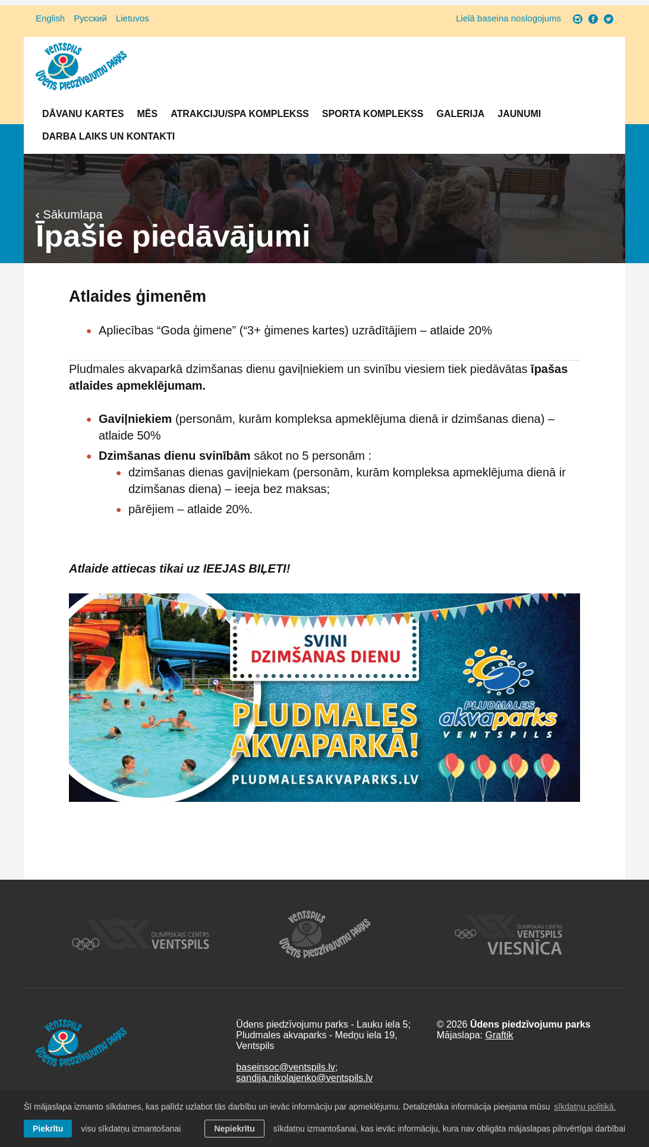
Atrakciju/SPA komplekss (240, 114)
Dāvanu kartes (83, 114)
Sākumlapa (69, 214)
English (50, 18)
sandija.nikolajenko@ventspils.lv (304, 1078)
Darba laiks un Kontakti (108, 136)
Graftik (499, 1035)
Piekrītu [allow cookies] (48, 1128)
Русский (90, 18)
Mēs (147, 114)
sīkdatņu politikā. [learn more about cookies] (585, 1106)
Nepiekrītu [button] (234, 1128)
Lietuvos (132, 18)
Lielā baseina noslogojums (508, 18)
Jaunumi (519, 114)
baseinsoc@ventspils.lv (285, 1067)
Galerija (460, 114)
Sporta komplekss (373, 114)
